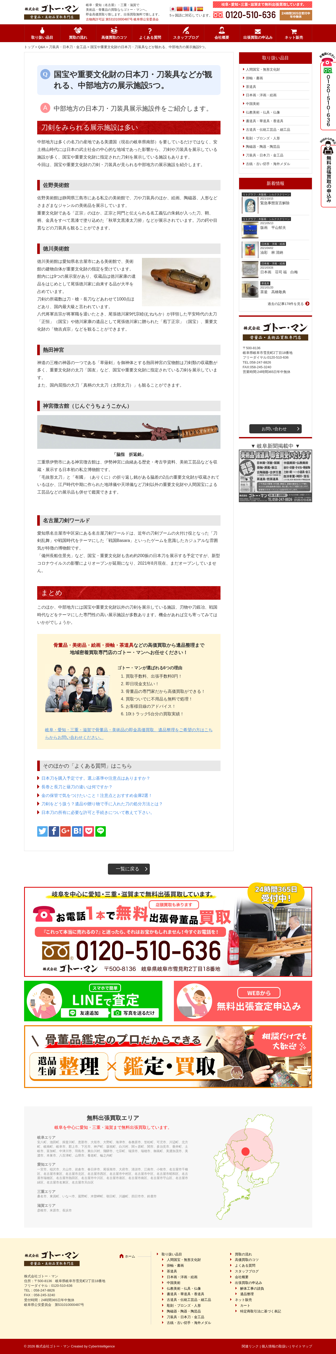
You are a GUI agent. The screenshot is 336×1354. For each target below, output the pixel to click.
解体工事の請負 (252, 1288)
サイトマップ (302, 1346)
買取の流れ (78, 37)
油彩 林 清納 (273, 252)
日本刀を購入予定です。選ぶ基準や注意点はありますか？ (95, 778)
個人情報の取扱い (275, 1346)
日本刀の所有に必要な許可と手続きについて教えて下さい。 (98, 812)
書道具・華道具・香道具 (264, 121)
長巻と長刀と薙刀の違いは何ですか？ (77, 787)
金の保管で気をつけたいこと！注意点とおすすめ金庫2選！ (97, 795)
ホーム (130, 1256)
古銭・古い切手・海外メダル (268, 164)
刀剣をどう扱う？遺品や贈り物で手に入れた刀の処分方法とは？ (102, 804)
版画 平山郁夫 (275, 227)
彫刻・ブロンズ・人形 (263, 138)
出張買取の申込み (258, 37)
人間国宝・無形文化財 (263, 69)
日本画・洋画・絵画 (261, 95)
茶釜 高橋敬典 (273, 292)
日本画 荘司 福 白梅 (279, 272)
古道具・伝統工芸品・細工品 (268, 130)
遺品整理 (247, 1294)
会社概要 (221, 37)
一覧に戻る (127, 868)
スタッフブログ (186, 37)
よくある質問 (150, 37)
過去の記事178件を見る (286, 304)
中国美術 (253, 104)
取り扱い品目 (42, 37)
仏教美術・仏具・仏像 (263, 112)
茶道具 (251, 87)
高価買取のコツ (114, 37)
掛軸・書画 (254, 78)
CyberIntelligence (102, 1346)
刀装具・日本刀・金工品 (67, 47)
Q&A (41, 47)
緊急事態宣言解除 (275, 203)
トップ (29, 47)
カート (245, 1305)
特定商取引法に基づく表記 (260, 1311)
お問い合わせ (274, 429)
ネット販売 (294, 37)
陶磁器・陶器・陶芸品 (263, 147)
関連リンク (250, 1346)
